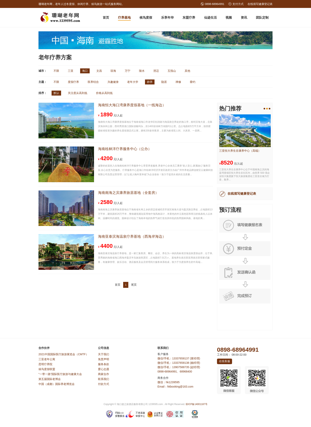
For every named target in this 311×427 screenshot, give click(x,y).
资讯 (244, 17)
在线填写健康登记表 (260, 4)
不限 (56, 70)
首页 (106, 17)
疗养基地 (124, 17)
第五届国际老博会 (49, 379)
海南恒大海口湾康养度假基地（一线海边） (132, 105)
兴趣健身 (113, 81)
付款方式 (103, 384)
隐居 (164, 81)
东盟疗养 (188, 17)
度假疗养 (73, 81)
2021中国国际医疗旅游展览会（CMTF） (63, 354)
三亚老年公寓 (46, 359)
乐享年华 (167, 17)
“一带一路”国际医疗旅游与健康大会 (60, 374)
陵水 (142, 70)
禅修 (178, 81)
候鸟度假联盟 (46, 369)
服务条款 (103, 364)
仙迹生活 (210, 17)
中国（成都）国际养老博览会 (56, 384)
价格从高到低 (104, 93)
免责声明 (103, 359)
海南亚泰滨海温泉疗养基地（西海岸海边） (132, 236)
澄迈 (156, 70)
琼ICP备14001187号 (196, 404)
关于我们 (103, 354)
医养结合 (93, 81)
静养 (150, 81)
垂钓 (192, 81)
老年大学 (132, 81)
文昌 (99, 70)
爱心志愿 (103, 369)
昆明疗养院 (45, 364)
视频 (229, 17)
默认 (56, 93)
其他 (187, 70)
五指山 (172, 70)
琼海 (113, 70)
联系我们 (103, 379)
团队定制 (262, 17)
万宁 (127, 70)
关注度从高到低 (77, 93)
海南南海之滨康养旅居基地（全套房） (128, 193)
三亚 (70, 70)
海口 (85, 70)
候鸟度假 (145, 17)
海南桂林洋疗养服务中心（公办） (125, 149)
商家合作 (103, 374)
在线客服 (224, 361)
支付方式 (238, 4)
